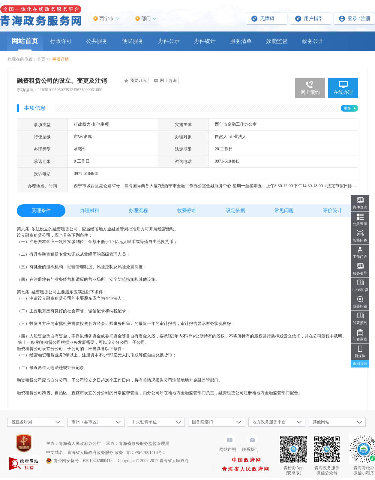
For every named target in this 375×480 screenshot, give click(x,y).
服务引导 (360, 273)
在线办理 (343, 92)
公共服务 (97, 41)
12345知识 (360, 290)
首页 (41, 59)
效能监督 (277, 41)
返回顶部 (360, 364)
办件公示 (169, 41)
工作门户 (360, 257)
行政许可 (61, 41)
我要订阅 (138, 80)
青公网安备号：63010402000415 (83, 460)
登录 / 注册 (359, 18)
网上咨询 (168, 80)
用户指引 (313, 18)
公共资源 (360, 224)
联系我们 (250, 449)
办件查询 (360, 207)
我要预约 (360, 323)
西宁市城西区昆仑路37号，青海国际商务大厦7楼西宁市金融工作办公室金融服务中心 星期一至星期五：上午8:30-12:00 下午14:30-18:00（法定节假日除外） (217, 186)
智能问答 (360, 240)
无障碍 (267, 18)
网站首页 (25, 41)
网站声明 (227, 449)
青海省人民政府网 (246, 469)
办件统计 (205, 41)
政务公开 (313, 41)
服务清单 (241, 41)
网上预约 (310, 92)
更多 (347, 108)
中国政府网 (247, 460)
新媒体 (360, 356)
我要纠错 (360, 306)
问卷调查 (360, 339)
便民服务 (133, 41)
